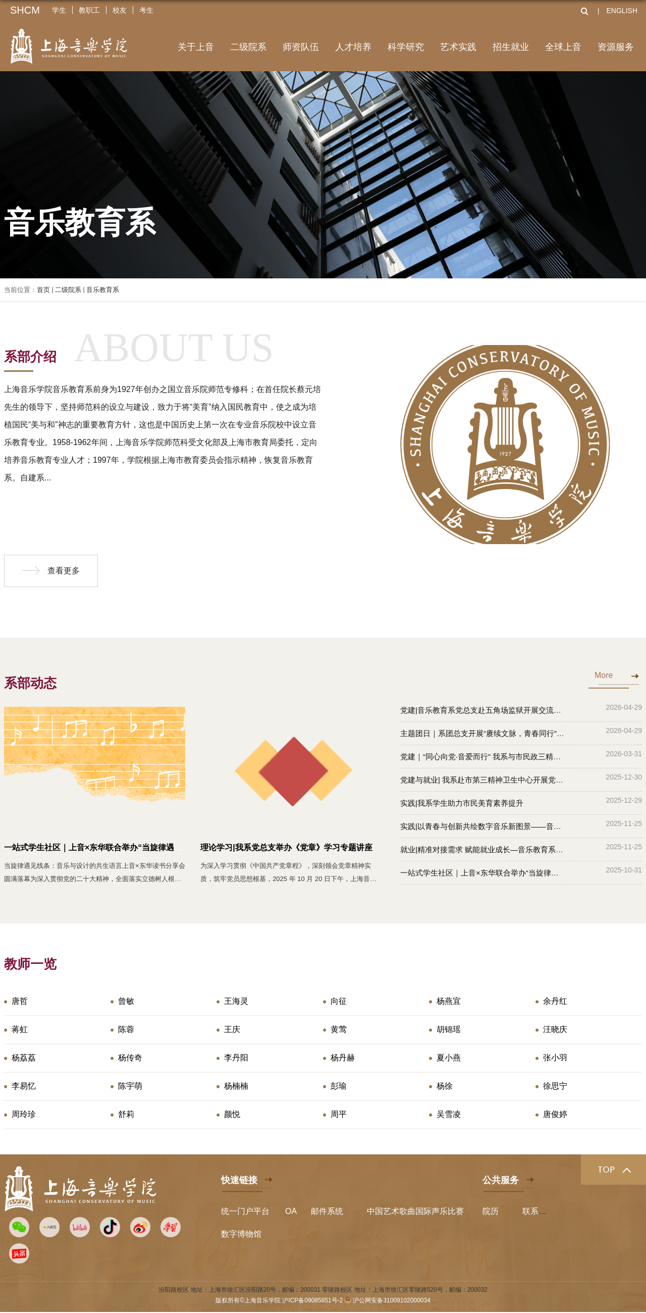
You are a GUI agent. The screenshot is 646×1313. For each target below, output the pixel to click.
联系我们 (538, 1211)
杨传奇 (130, 1057)
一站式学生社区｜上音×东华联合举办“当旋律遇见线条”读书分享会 (123, 847)
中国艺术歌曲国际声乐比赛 (415, 1211)
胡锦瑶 (449, 1029)
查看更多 (63, 570)
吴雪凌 (449, 1114)
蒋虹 (20, 1029)
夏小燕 (449, 1057)
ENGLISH (622, 11)
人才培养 (353, 47)
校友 (120, 10)
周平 (339, 1114)
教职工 (89, 10)
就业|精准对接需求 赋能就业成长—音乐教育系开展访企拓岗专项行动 (515, 849)
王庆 (232, 1029)
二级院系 (248, 47)
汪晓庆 (555, 1029)
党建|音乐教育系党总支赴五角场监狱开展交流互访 (484, 710)
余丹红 (555, 1001)
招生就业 (511, 47)
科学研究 (406, 47)
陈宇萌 (130, 1086)
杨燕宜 (449, 1001)
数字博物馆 (241, 1234)
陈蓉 (126, 1029)
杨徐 (445, 1086)
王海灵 (236, 1001)
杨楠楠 (236, 1086)
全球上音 (563, 47)
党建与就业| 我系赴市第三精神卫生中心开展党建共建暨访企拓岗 (508, 779)
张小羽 (555, 1057)
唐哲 (20, 1001)
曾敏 (126, 1001)
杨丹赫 (343, 1057)
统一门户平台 (245, 1211)
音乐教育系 (102, 290)
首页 (43, 290)
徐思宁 (555, 1086)
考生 (146, 10)
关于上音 (196, 47)
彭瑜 (339, 1086)
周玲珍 (24, 1114)
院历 (490, 1211)
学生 (59, 10)
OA (291, 1211)
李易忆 (24, 1086)
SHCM (25, 10)
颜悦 (232, 1114)
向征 (339, 1001)
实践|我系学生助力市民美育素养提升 (461, 803)
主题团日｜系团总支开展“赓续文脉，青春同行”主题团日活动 (501, 733)
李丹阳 (236, 1057)
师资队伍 (301, 47)
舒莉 (126, 1114)
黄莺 (339, 1029)
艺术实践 (458, 47)
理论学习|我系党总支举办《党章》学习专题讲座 (286, 847)
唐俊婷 (555, 1114)
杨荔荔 (24, 1057)
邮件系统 (327, 1211)
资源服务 (616, 47)
